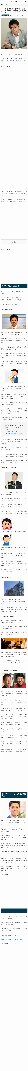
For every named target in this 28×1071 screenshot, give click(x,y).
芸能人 (8, 15)
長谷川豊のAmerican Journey (15, 433)
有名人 (4, 15)
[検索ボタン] (26, 2)
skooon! (14, 2)
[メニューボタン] (2, 2)
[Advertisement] (14, 128)
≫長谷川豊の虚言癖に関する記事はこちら (11, 939)
